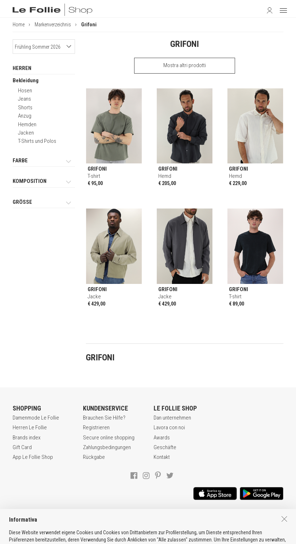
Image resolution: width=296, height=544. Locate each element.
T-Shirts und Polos (37, 141)
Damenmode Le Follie (36, 417)
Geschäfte (165, 447)
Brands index (26, 437)
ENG (154, 537)
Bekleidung (26, 80)
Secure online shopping (108, 437)
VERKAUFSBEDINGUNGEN (84, 522)
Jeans (24, 99)
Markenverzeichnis (53, 24)
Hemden (27, 124)
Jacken (26, 133)
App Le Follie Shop (33, 457)
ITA (145, 537)
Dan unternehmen (172, 417)
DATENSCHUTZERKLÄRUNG (149, 522)
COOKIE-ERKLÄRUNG (209, 522)
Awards (162, 437)
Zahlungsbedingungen (107, 447)
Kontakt (162, 457)
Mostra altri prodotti (184, 65)
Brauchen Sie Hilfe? (104, 417)
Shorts (25, 107)
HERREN (22, 68)
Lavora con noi (169, 427)
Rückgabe (94, 457)
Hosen (25, 90)
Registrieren (96, 427)
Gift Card (22, 447)
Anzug (24, 116)
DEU (162, 537)
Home (19, 24)
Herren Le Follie (30, 427)
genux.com (124, 537)
